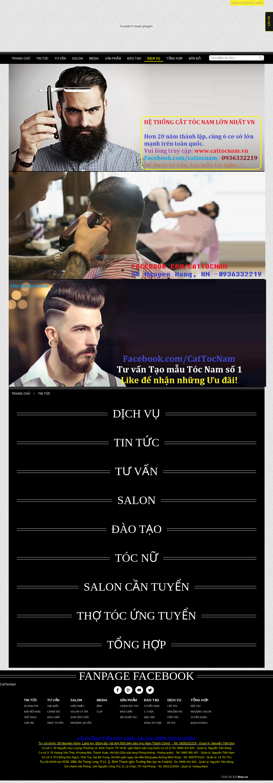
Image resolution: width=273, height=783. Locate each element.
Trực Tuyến (55, 722)
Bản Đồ (195, 58)
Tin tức (44, 393)
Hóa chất (53, 717)
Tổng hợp (174, 58)
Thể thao (30, 717)
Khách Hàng (199, 722)
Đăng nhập (255, 2)
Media (94, 58)
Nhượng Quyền (81, 722)
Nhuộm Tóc (175, 711)
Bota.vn (243, 777)
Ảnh (99, 706)
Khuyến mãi (32, 711)
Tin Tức (42, 58)
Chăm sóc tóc (129, 706)
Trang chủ (21, 58)
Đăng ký (238, 2)
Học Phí (149, 717)
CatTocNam (8, 684)
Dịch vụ (153, 58)
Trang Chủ (21, 393)
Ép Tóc (171, 722)
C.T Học (149, 711)
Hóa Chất (126, 711)
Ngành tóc (31, 706)
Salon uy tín (79, 711)
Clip (99, 711)
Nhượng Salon (201, 711)
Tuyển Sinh (151, 706)
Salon (77, 58)
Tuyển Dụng (199, 717)
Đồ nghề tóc (128, 717)
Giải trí (29, 722)
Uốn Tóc (173, 717)
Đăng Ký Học (153, 722)
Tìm (261, 58)
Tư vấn (60, 58)
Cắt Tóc (172, 706)
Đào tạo (134, 58)
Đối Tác (196, 706)
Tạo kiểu (53, 706)
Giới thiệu (77, 706)
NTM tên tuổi (80, 717)
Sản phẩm (113, 58)
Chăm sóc (54, 711)
